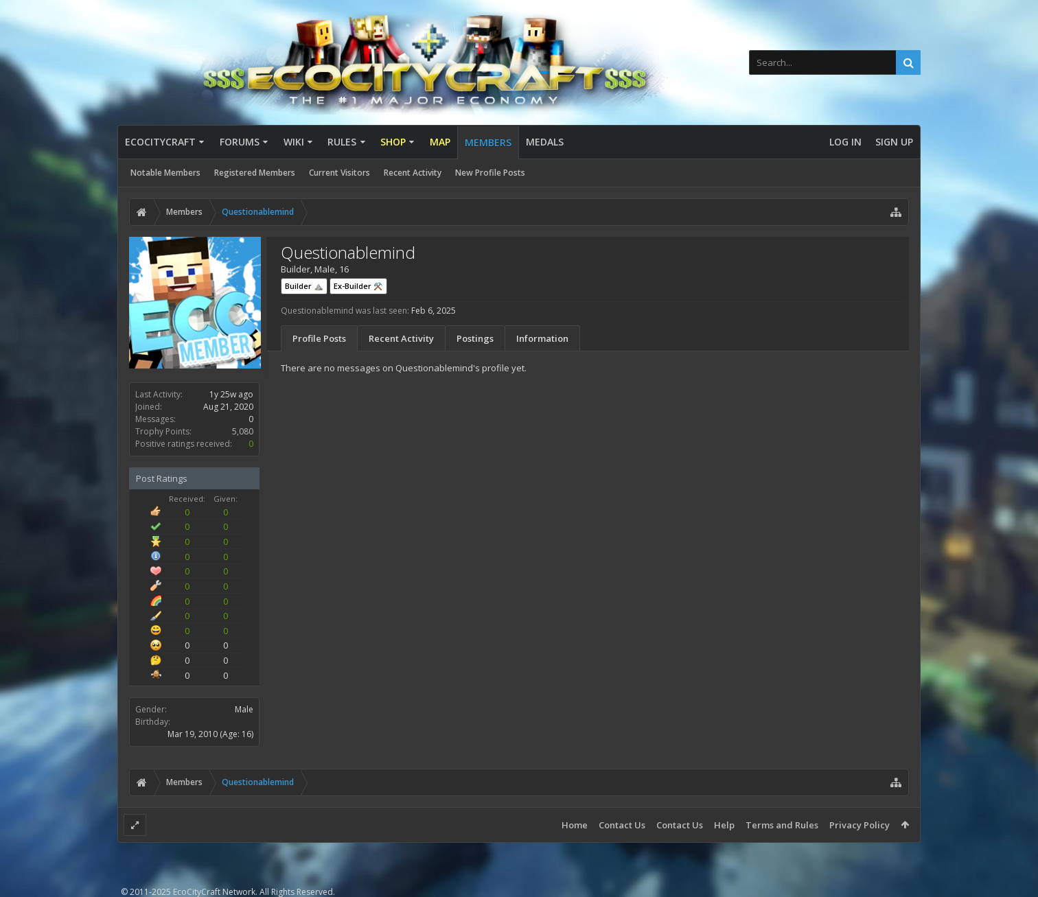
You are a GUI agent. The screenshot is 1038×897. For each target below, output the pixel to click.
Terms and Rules (782, 825)
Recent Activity (412, 172)
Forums (240, 141)
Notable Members (165, 172)
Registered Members (254, 172)
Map (440, 141)
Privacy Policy (859, 825)
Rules (341, 141)
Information (542, 338)
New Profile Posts (490, 172)
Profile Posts (319, 338)
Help (724, 825)
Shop (393, 141)
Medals (545, 141)
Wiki (294, 141)
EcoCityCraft (160, 141)
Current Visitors (339, 172)
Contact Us (622, 825)
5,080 (242, 431)
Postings (475, 338)
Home (575, 825)
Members (488, 142)
